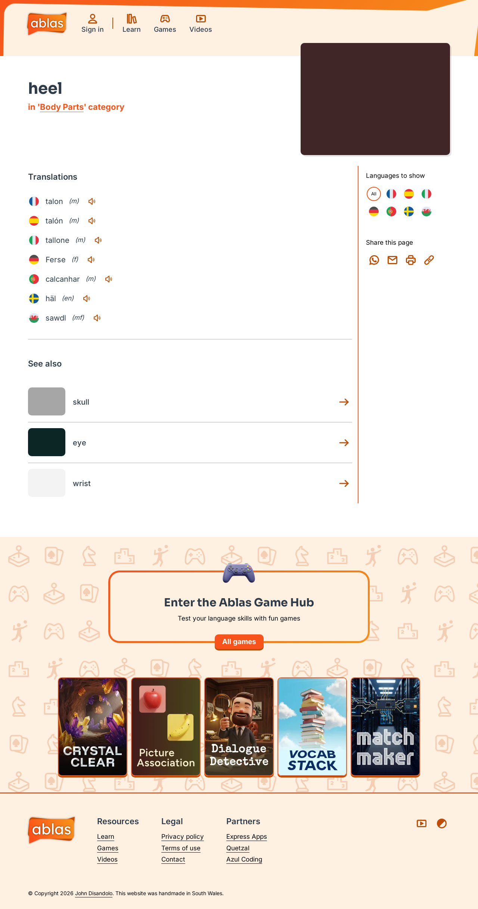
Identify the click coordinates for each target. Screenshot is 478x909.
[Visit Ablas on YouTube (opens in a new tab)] (421, 823)
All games (239, 641)
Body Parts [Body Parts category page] (62, 107)
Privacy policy (182, 836)
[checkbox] (391, 194)
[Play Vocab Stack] (312, 726)
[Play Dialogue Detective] (239, 726)
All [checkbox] (373, 194)
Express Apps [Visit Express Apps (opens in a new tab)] (246, 836)
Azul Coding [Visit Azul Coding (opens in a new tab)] (244, 859)
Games (107, 848)
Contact (173, 859)
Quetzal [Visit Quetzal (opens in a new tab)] (237, 848)
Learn (105, 836)
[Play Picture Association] (166, 726)
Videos (107, 859)
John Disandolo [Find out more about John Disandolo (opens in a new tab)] (93, 893)
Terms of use (181, 848)
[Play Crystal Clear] (92, 726)
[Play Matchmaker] (385, 726)
